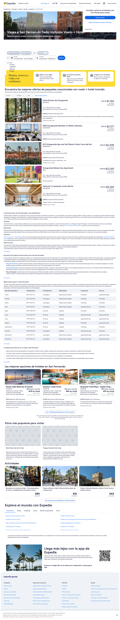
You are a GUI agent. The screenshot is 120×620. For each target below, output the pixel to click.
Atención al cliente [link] (95, 586)
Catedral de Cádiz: (12, 268)
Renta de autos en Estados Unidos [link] (41, 601)
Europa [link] (20, 9)
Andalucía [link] (31, 9)
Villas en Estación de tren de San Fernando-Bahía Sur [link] (21, 523)
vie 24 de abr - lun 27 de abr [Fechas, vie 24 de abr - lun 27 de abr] (66, 59)
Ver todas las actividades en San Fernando (60, 500)
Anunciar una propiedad (68, 3)
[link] (100, 29)
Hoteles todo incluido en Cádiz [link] (69, 530)
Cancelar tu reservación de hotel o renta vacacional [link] (104, 589)
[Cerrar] (117, 615)
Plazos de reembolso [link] (96, 595)
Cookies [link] (64, 589)
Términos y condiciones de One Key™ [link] (71, 595)
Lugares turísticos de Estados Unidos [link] (42, 586)
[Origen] (18, 58)
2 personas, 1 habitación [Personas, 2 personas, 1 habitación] (93, 59)
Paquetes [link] (14, 9)
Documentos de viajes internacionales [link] (100, 601)
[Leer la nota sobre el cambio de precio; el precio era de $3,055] (103, 145)
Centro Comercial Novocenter (72, 225)
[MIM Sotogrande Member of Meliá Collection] (78, 132)
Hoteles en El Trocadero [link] (67, 526)
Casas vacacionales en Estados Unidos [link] (42, 592)
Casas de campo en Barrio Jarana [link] (15, 516)
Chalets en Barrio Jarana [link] (68, 516)
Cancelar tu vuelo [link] (95, 592)
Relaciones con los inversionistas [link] (12, 598)
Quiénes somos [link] (8, 586)
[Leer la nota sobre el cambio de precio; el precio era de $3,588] (102, 169)
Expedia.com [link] (7, 9)
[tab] (42, 47)
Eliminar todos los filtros (41, 95)
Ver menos (7, 251)
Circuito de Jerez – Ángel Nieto (13, 237)
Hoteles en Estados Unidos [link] (39, 589)
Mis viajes (97, 3)
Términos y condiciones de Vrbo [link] (70, 598)
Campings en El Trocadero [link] (13, 526)
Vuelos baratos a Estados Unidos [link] (41, 598)
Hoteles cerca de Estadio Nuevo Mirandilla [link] (18, 530)
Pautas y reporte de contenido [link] (69, 607)
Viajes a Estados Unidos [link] (39, 595)
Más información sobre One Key (100, 22)
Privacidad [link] (64, 586)
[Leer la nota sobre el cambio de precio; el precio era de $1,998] (104, 101)
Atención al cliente (85, 3)
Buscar (109, 58)
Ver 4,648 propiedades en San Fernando (60, 412)
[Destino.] (41, 58)
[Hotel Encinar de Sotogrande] (78, 110)
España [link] (25, 9)
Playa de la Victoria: (12, 263)
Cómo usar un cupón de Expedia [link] (99, 598)
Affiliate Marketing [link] (8, 604)
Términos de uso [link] (66, 592)
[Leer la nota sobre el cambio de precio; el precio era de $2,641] (103, 187)
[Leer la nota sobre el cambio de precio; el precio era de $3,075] (103, 126)
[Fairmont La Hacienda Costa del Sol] (78, 195)
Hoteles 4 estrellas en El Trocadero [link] (71, 523)
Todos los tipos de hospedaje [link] (40, 604)
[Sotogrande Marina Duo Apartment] (78, 174)
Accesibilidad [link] (65, 601)
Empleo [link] (6, 589)
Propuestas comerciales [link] (10, 595)
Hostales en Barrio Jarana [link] (13, 519)
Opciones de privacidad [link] (68, 604)
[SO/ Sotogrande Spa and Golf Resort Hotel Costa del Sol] (78, 153)
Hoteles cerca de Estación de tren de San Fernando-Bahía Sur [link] (78, 519)
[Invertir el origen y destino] (29, 58)
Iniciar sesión (112, 3)
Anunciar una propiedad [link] (10, 592)
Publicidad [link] (6, 601)
